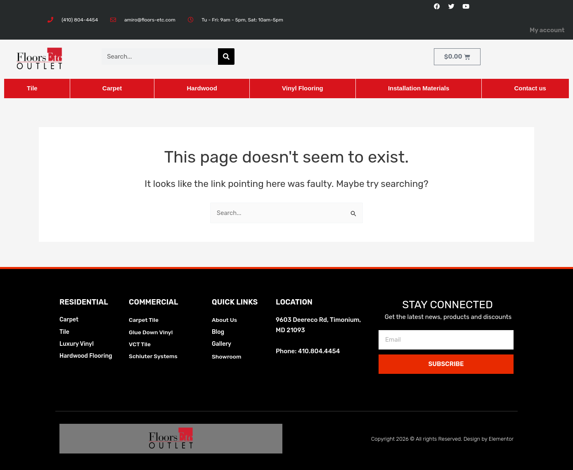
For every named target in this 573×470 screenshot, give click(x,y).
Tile (32, 88)
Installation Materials (418, 88)
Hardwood (202, 88)
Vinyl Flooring (302, 88)
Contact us (530, 88)
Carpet (112, 88)
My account (547, 30)
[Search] (226, 56)
